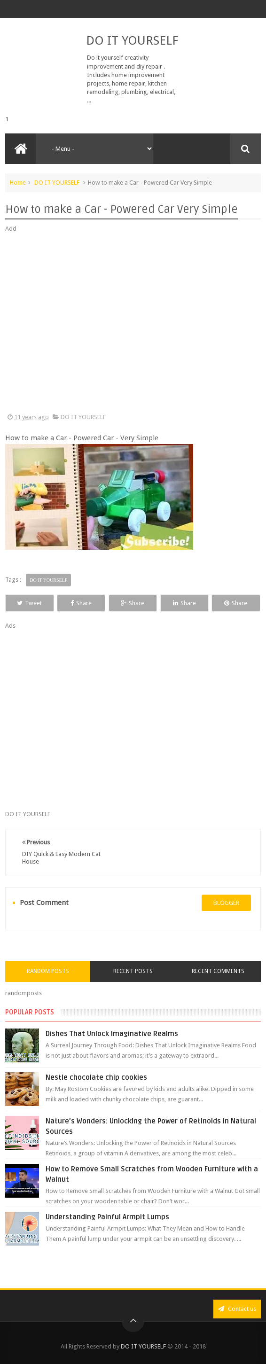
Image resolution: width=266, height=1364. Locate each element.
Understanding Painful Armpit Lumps (107, 1217)
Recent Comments (218, 971)
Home (18, 182)
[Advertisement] (132, 323)
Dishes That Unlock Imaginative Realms (112, 1033)
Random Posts (48, 971)
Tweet (29, 603)
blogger (226, 902)
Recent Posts (133, 971)
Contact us (237, 1308)
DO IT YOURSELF (132, 40)
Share (81, 603)
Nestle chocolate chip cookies (96, 1077)
